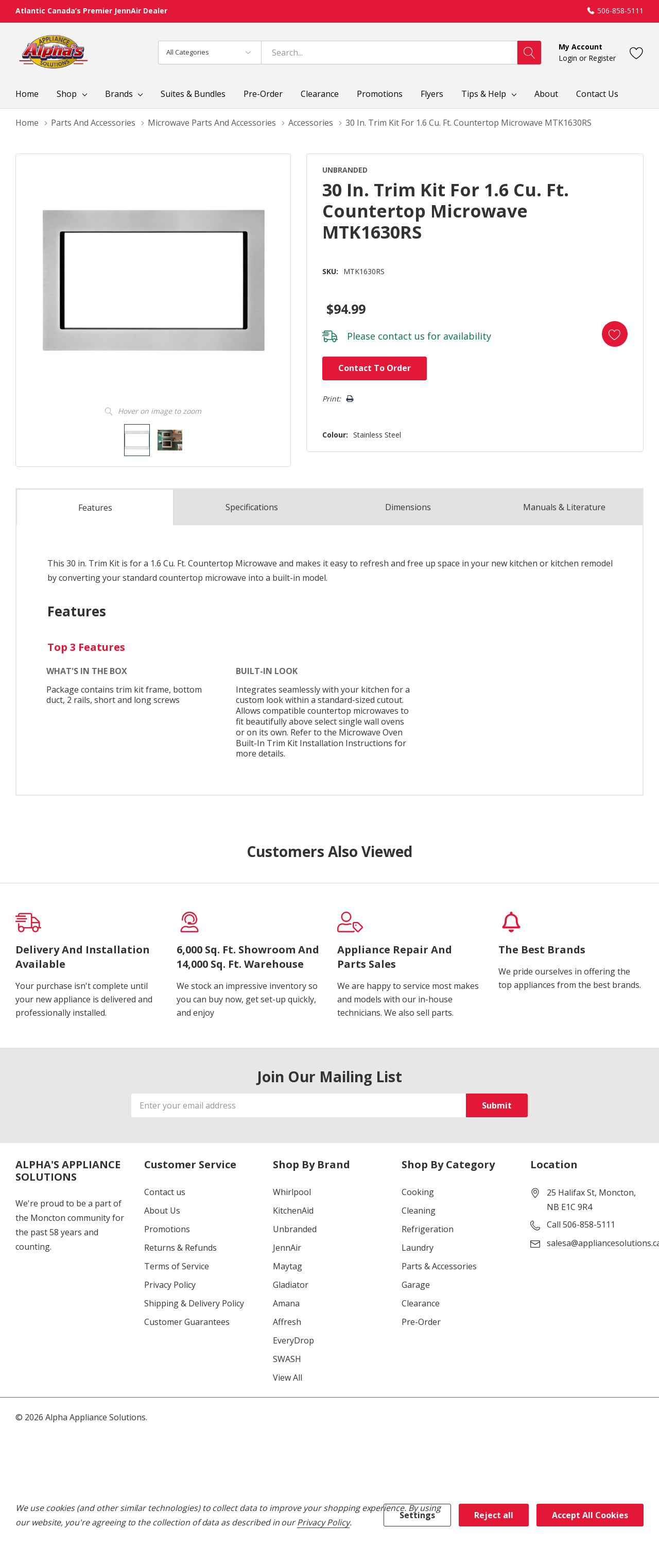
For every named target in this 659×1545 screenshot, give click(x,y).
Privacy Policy (170, 1284)
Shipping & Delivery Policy (194, 1303)
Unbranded (295, 1229)
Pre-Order (421, 1322)
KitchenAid (293, 1210)
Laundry (417, 1247)
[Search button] (529, 52)
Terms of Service (176, 1266)
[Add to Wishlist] (615, 334)
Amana (286, 1303)
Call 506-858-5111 (581, 1224)
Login (569, 58)
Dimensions (408, 507)
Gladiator (290, 1284)
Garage (416, 1284)
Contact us (164, 1192)
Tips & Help (483, 94)
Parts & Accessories (439, 1266)
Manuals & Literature (564, 507)
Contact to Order (374, 368)
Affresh (287, 1322)
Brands (119, 94)
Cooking (418, 1192)
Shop (67, 94)
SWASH (287, 1359)
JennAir (287, 1247)
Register (602, 58)
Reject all (493, 1515)
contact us (401, 336)
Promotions (167, 1229)
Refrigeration (428, 1229)
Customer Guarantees (187, 1322)
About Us (162, 1210)
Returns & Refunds (180, 1247)
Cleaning (419, 1210)
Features (95, 507)
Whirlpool (292, 1192)
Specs (252, 507)
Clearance (421, 1303)
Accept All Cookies (590, 1515)
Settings (417, 1515)
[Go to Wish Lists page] (637, 52)
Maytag (287, 1266)
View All (287, 1377)
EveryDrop (293, 1340)
